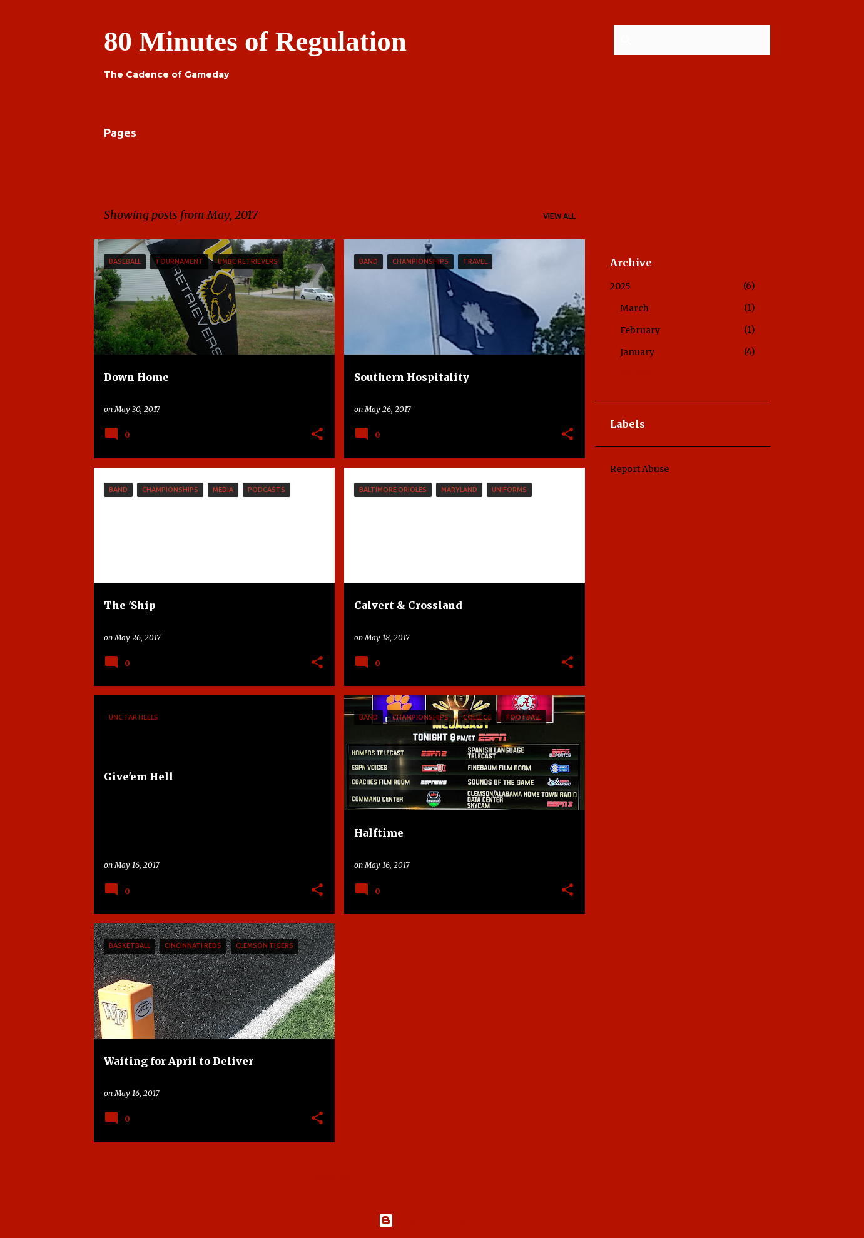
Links (222, 166)
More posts (339, 1178)
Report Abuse (639, 469)
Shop (531, 166)
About (169, 166)
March (634, 308)
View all (559, 216)
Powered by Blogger (432, 1220)
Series (428, 166)
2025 (620, 286)
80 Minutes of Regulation (255, 41)
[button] (317, 434)
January (637, 352)
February (640, 330)
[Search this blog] (704, 40)
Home (116, 166)
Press (481, 166)
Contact (369, 166)
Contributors (291, 166)
